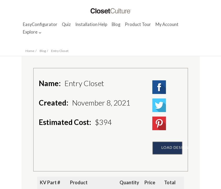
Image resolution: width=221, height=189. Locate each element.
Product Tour (138, 24)
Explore (30, 32)
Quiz (66, 24)
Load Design (171, 147)
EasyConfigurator (40, 24)
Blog (116, 24)
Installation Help (91, 24)
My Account (167, 24)
